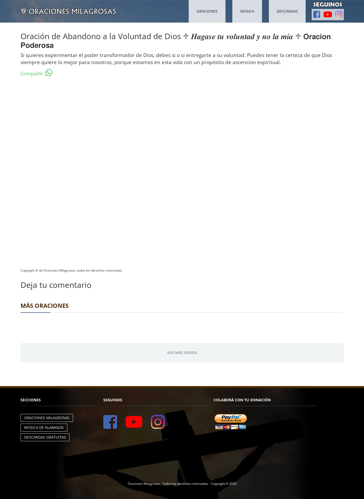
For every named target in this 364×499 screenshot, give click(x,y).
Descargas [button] (287, 11)
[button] (317, 14)
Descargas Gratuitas (45, 437)
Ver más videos (182, 352)
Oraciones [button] (207, 11)
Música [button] (247, 11)
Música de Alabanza (44, 427)
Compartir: (36, 73)
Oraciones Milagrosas (46, 417)
